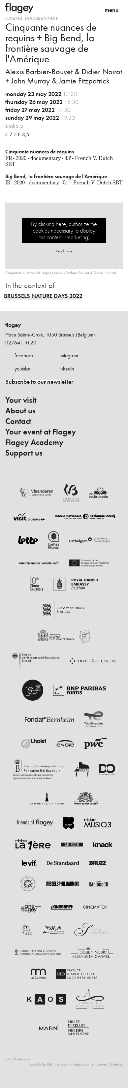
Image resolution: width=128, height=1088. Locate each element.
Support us (24, 453)
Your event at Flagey (40, 431)
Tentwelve (98, 1064)
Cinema (13, 18)
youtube (22, 368)
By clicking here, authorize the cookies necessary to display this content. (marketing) (64, 230)
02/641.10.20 (20, 342)
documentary (41, 18)
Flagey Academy (34, 442)
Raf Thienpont (57, 1064)
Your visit (20, 400)
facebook (24, 355)
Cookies (116, 1064)
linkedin (66, 368)
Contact (18, 421)
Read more (64, 251)
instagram (68, 355)
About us (20, 410)
